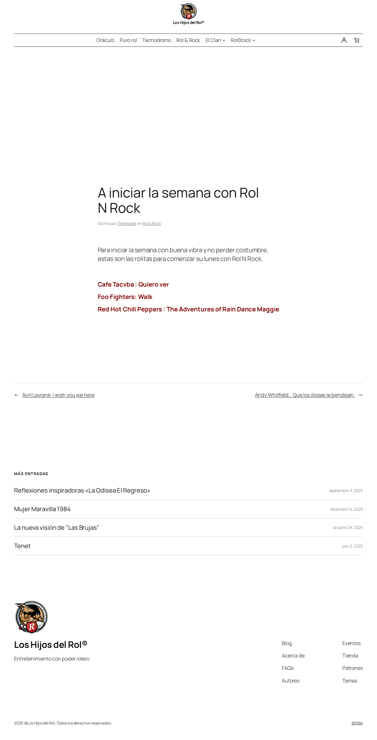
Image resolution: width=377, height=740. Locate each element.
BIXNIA (357, 723)
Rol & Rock (152, 223)
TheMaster (126, 223)
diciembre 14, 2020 (346, 509)
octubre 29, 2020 (348, 527)
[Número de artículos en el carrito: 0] (356, 40)
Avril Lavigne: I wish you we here (58, 394)
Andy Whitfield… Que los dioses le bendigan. (305, 394)
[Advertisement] (188, 106)
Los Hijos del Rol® (188, 22)
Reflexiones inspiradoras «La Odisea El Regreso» (82, 490)
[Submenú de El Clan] (223, 40)
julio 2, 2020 (352, 546)
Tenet (22, 546)
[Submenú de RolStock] (253, 40)
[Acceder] (344, 40)
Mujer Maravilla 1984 (42, 509)
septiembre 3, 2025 (346, 490)
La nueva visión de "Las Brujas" (56, 527)
